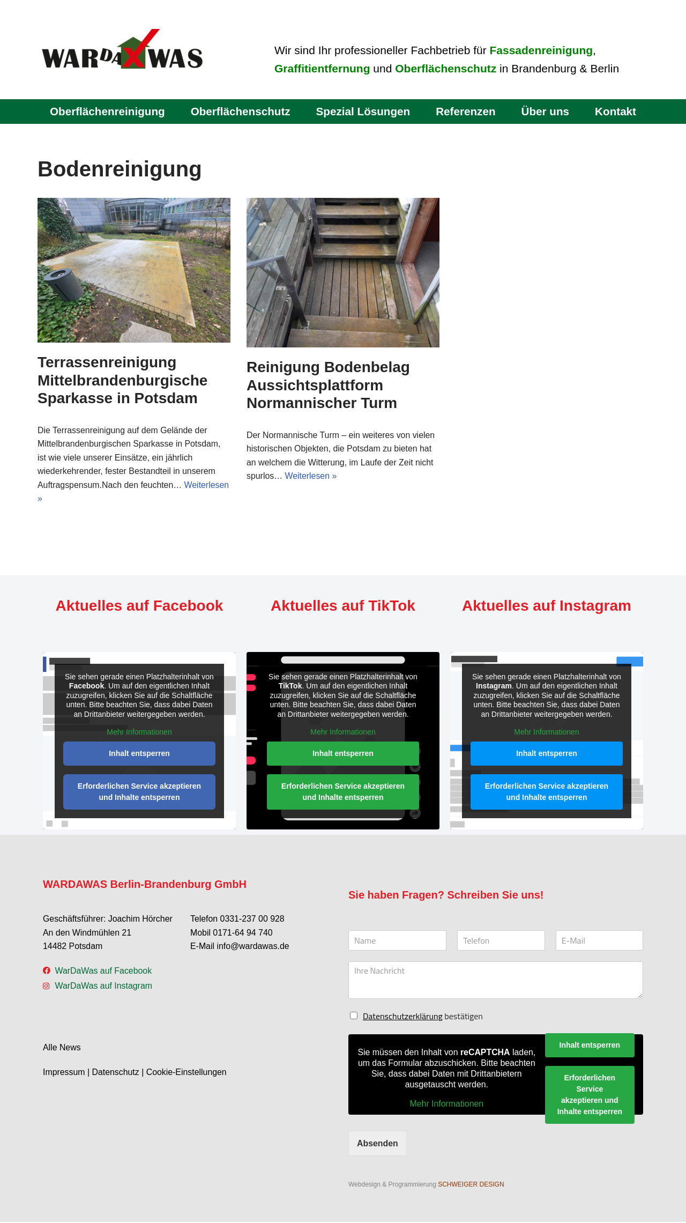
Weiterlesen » (311, 476)
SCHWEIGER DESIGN (471, 1185)
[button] (23, 1199)
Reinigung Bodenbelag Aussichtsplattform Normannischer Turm (328, 385)
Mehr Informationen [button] (139, 733)
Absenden (377, 1143)
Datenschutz (116, 1073)
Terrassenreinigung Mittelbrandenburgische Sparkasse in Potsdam (122, 380)
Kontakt (616, 111)
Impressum (64, 1073)
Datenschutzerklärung (403, 1017)
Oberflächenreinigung (106, 111)
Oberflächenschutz (240, 111)
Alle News (62, 1049)
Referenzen (466, 111)
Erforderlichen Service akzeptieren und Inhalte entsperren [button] (139, 792)
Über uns (546, 111)
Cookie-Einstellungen (187, 1073)
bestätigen (423, 1017)
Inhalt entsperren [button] (139, 754)
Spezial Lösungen (363, 111)
